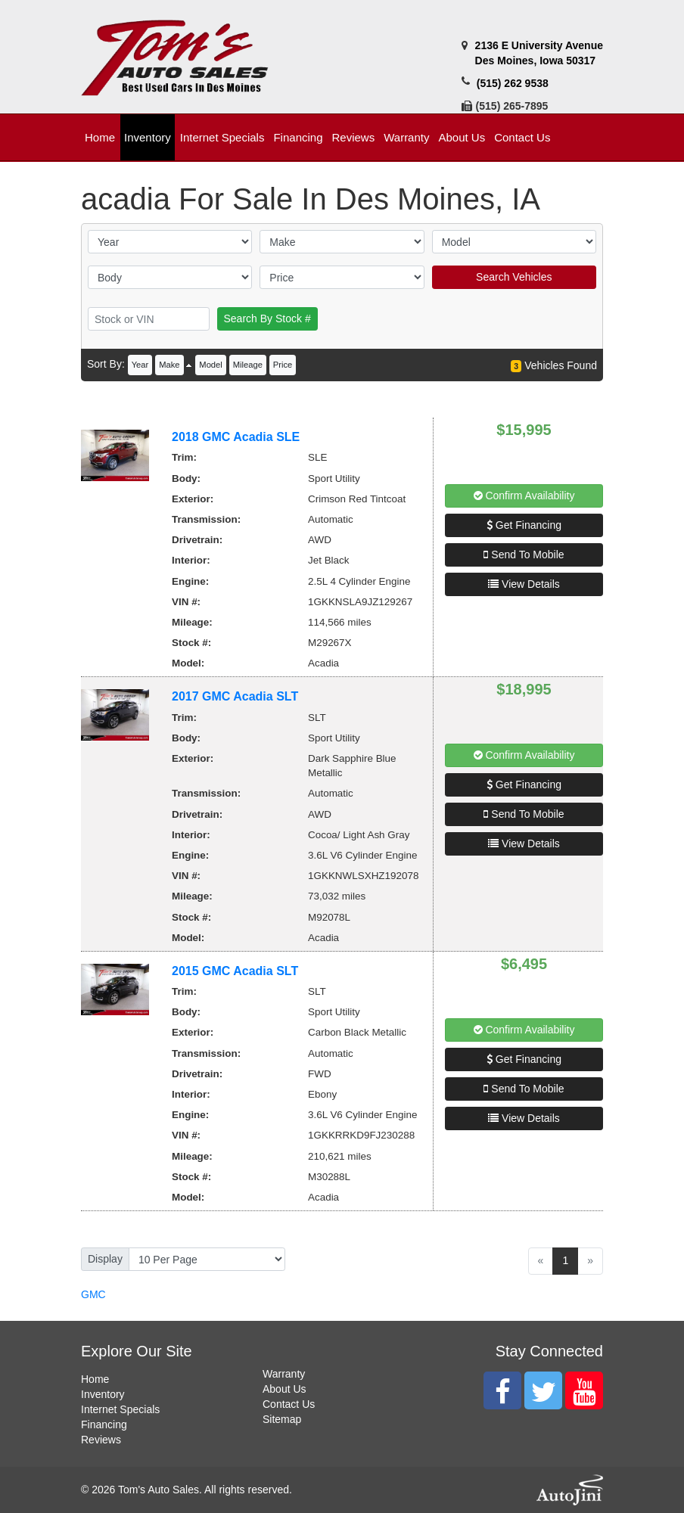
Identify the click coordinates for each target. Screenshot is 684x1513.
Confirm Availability (524, 495)
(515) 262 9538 (513, 83)
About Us (284, 1389)
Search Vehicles (514, 277)
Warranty (284, 1374)
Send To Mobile (523, 554)
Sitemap (282, 1419)
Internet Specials (120, 1409)
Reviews (101, 1440)
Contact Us (289, 1404)
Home (95, 1379)
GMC (93, 1294)
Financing (104, 1424)
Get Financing (524, 525)
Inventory (103, 1394)
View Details (524, 584)
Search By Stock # (267, 318)
